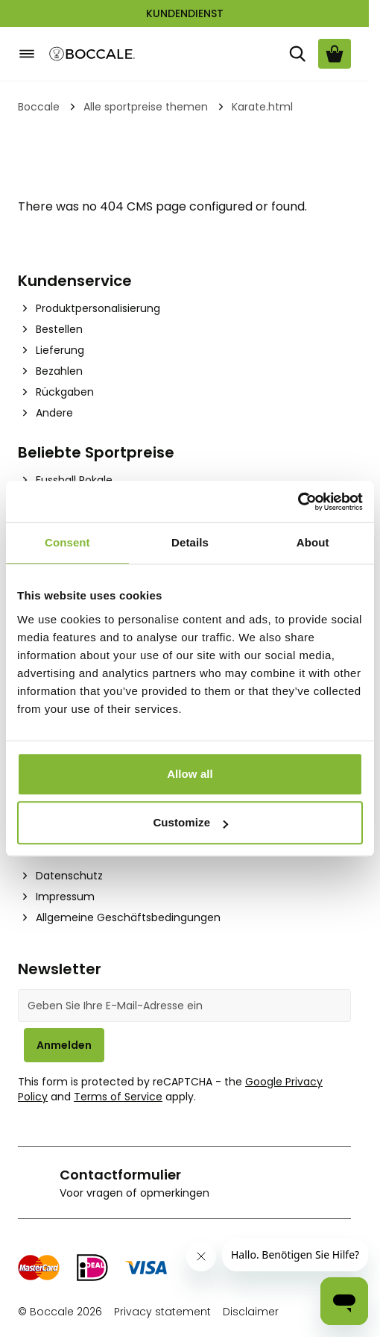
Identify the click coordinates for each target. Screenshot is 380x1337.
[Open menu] (27, 54)
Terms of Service (118, 1096)
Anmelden (64, 1045)
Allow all (190, 773)
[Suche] (297, 54)
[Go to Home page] (92, 54)
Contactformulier (120, 1174)
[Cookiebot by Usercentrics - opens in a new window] (297, 501)
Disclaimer (251, 1311)
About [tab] (313, 542)
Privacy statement (162, 1311)
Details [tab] (190, 542)
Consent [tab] (67, 542)
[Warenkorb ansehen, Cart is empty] (334, 54)
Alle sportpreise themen (145, 106)
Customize (190, 822)
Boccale (39, 106)
